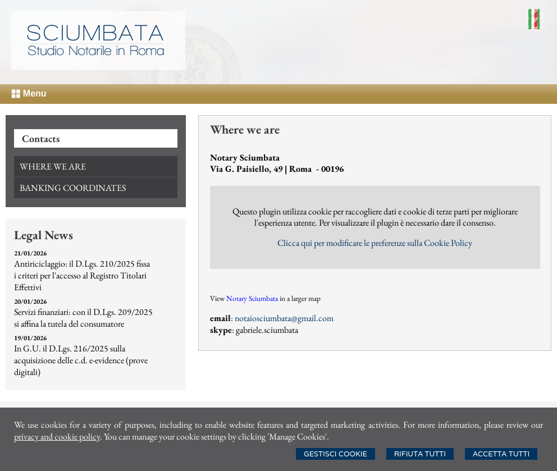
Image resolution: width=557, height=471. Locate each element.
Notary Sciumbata (252, 298)
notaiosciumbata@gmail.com (284, 318)
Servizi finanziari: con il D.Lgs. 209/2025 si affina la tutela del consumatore (83, 318)
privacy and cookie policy (57, 436)
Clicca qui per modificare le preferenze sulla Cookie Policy (374, 243)
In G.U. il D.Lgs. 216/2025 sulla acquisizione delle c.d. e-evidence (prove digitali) (81, 360)
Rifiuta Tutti (420, 454)
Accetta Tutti (501, 454)
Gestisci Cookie (335, 454)
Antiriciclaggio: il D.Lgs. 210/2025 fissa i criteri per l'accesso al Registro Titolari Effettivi (82, 275)
